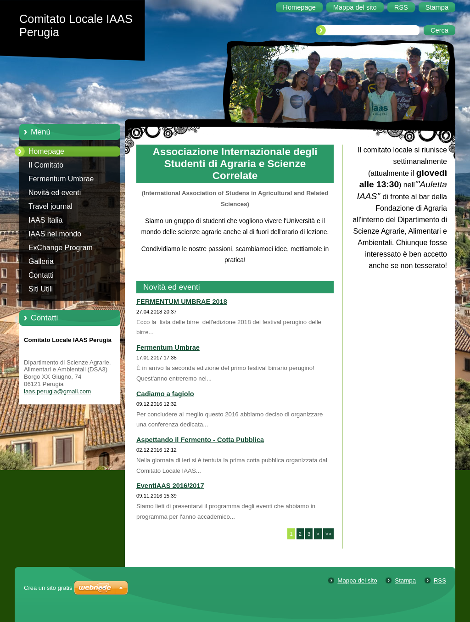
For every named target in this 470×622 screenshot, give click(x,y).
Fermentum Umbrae (61, 179)
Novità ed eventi (54, 192)
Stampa (405, 580)
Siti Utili (40, 289)
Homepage (46, 151)
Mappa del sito (357, 580)
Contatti (41, 275)
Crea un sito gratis (48, 587)
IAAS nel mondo (54, 234)
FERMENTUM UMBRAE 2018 (181, 301)
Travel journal (50, 206)
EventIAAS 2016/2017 (170, 485)
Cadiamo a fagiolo (165, 394)
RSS (440, 580)
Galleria (41, 261)
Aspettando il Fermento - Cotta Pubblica (200, 439)
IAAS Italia (45, 220)
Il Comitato (45, 165)
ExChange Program (60, 248)
